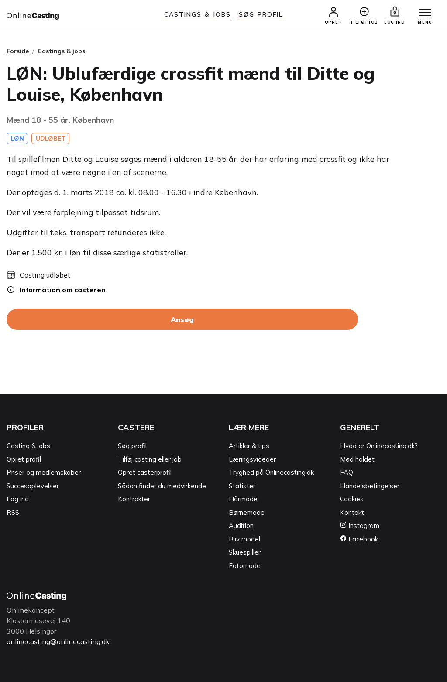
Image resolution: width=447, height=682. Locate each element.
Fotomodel (245, 566)
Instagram (359, 525)
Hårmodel (244, 499)
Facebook (359, 539)
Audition (241, 525)
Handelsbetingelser (369, 486)
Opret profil (24, 459)
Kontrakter (134, 499)
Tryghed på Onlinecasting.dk (271, 472)
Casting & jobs (28, 446)
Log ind (18, 499)
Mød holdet (357, 459)
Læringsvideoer (252, 459)
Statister (242, 486)
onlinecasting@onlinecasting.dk (58, 641)
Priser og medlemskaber (44, 472)
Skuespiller (245, 552)
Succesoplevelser (33, 486)
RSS (13, 512)
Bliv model (244, 539)
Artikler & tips (249, 446)
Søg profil (132, 446)
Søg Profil (261, 14)
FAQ (346, 472)
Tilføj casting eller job (150, 459)
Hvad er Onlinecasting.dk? (379, 446)
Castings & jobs (197, 14)
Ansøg (182, 319)
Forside (18, 51)
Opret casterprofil (145, 472)
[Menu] (425, 13)
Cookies (352, 499)
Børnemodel (247, 512)
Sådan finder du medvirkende (162, 486)
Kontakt (352, 512)
